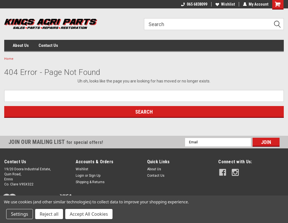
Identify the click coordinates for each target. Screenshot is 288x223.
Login (80, 176)
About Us (21, 45)
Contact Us (48, 45)
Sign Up (94, 176)
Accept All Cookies (89, 214)
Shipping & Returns (90, 182)
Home (9, 59)
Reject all (49, 214)
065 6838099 (194, 4)
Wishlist (225, 4)
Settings (19, 214)
